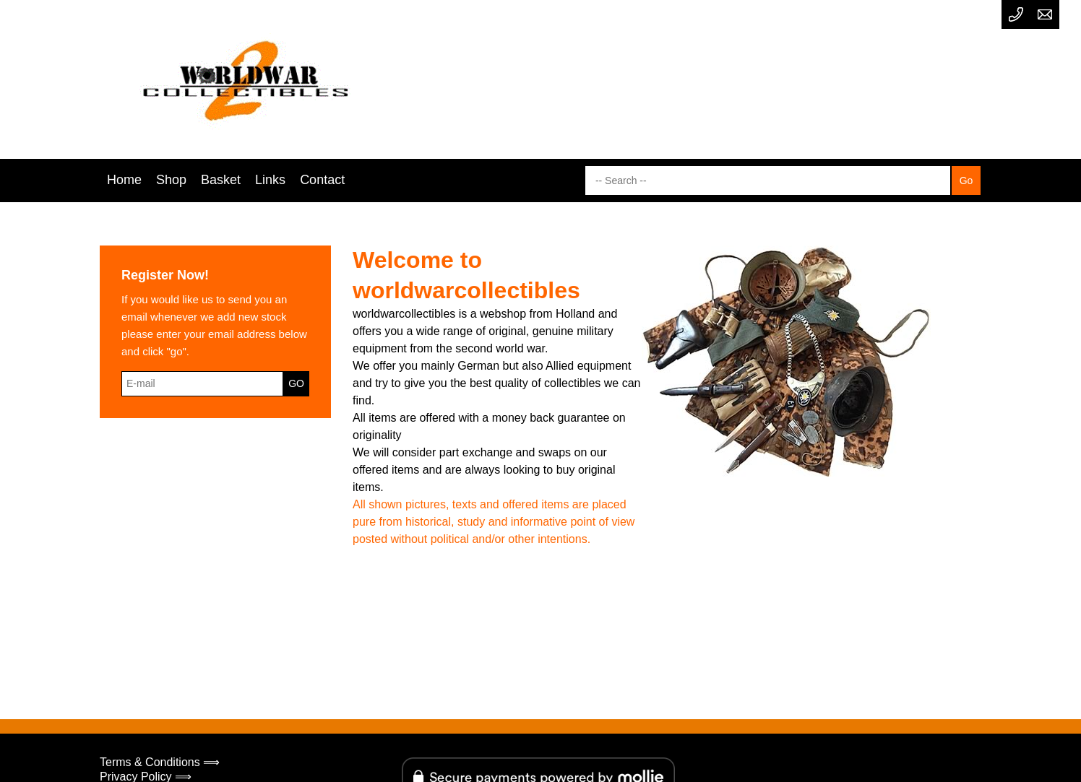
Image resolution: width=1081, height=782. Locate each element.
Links (270, 180)
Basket (221, 180)
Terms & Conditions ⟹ (160, 762)
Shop (171, 180)
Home (124, 180)
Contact (322, 180)
